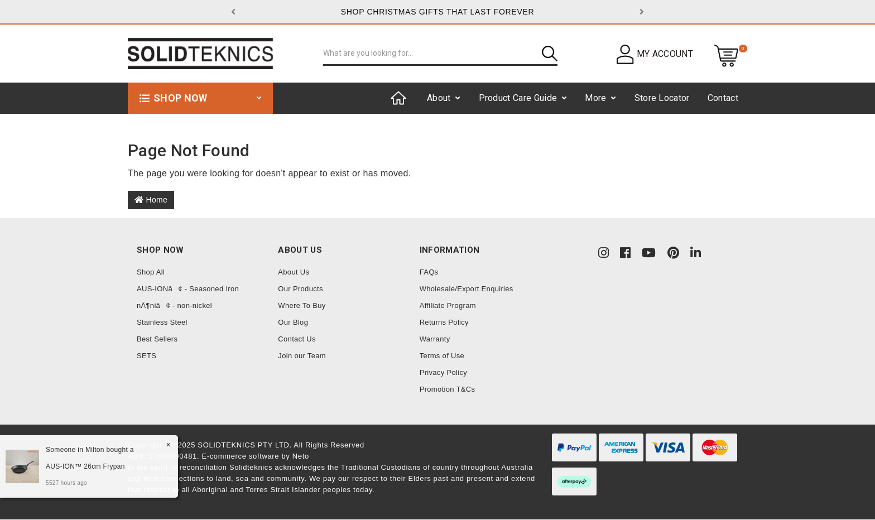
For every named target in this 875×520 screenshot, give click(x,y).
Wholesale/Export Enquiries (466, 289)
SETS (146, 356)
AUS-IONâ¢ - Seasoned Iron (188, 289)
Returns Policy (444, 322)
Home (150, 199)
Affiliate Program (448, 305)
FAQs (429, 272)
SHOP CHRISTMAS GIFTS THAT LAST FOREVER (438, 11)
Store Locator (662, 98)
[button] (262, 12)
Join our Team (302, 356)
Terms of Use (442, 356)
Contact (723, 98)
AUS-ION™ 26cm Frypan (84, 466)
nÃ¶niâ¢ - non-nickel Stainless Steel (174, 313)
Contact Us (297, 339)
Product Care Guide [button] (518, 98)
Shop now (180, 98)
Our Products (300, 289)
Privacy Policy (443, 372)
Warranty (435, 339)
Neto (300, 456)
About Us (293, 272)
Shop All (151, 272)
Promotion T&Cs (447, 389)
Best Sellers (157, 339)
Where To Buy (301, 305)
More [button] (595, 98)
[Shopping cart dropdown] (726, 55)
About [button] (439, 98)
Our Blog (293, 322)
